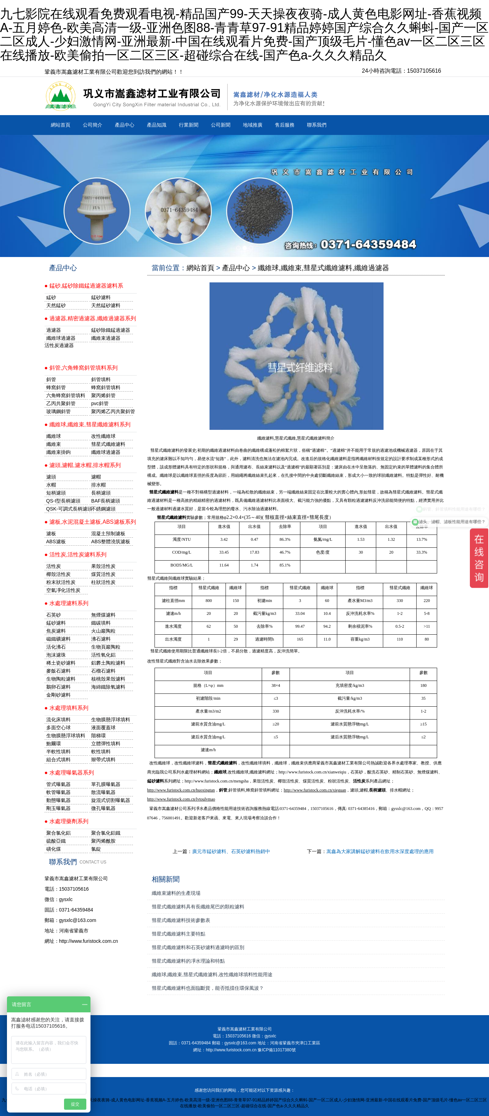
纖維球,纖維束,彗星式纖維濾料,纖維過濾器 (323, 268)
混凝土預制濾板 (108, 533)
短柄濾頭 (56, 493)
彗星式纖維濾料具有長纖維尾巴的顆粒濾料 (198, 906)
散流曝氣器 (103, 792)
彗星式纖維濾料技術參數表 (181, 920)
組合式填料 (58, 759)
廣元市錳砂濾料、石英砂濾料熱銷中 (231, 851)
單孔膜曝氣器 (105, 784)
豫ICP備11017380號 (276, 1049)
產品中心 (124, 125)
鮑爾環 (53, 743)
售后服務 (284, 125)
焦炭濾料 (56, 631)
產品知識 (156, 125)
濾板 (51, 533)
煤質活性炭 (103, 574)
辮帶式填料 (103, 759)
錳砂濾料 (56, 623)
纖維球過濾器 (61, 338)
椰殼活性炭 (58, 574)
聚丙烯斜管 (103, 395)
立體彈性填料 (105, 743)
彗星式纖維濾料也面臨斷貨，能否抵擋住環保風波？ (208, 988)
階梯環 (98, 735)
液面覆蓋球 (103, 727)
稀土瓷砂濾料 (61, 663)
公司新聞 (220, 125)
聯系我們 (316, 125)
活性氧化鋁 (103, 655)
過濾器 (53, 330)
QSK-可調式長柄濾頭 (67, 509)
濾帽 (96, 477)
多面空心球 (58, 727)
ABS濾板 (56, 541)
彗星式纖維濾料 (108, 444)
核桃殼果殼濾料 (108, 679)
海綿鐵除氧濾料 (108, 687)
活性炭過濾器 (59, 345)
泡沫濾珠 (56, 655)
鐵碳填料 (101, 623)
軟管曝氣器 (58, 792)
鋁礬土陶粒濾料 (108, 663)
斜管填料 (101, 379)
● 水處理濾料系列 (66, 603)
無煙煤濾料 (103, 615)
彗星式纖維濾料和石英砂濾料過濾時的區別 (198, 947)
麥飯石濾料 (58, 671)
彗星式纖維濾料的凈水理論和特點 (188, 961)
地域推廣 (252, 125)
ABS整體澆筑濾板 (110, 541)
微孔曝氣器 (103, 808)
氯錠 (96, 849)
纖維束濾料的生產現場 (176, 893)
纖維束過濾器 (105, 338)
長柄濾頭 (101, 493)
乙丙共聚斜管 (61, 403)
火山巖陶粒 (103, 631)
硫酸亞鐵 (56, 841)
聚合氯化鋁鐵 (105, 833)
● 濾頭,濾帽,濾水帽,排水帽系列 (83, 465)
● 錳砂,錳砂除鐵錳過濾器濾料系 (84, 286)
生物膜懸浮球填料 (110, 719)
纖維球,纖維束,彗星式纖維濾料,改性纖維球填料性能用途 (212, 974)
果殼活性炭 (103, 566)
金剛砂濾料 (58, 695)
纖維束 (53, 444)
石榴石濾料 (103, 671)
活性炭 (53, 566)
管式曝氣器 (58, 784)
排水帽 (98, 485)
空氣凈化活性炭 (63, 590)
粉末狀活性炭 (61, 582)
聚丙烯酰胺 (103, 841)
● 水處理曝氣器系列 (69, 773)
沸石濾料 (101, 639)
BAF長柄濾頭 (105, 501)
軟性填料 (101, 751)
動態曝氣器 (58, 800)
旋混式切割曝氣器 (110, 800)
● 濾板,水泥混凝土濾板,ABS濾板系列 (90, 522)
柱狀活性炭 (103, 582)
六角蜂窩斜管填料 (65, 395)
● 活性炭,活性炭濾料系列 (76, 554)
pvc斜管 (100, 403)
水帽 (51, 485)
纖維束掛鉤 (58, 452)
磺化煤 (53, 849)
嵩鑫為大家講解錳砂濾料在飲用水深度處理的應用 (380, 851)
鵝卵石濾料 (58, 687)
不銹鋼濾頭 (103, 509)
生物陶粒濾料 (61, 679)
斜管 (51, 379)
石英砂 (53, 615)
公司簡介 (92, 125)
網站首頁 (60, 125)
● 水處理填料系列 (66, 708)
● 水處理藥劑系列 (66, 821)
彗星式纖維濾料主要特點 (178, 934)
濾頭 (51, 477)
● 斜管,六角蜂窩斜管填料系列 (81, 368)
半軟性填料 (58, 751)
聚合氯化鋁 (58, 833)
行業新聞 (188, 125)
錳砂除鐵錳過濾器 (110, 330)
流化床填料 (58, 719)
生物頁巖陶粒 (105, 647)
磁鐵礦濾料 (58, 639)
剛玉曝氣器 (58, 808)
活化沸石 (56, 647)
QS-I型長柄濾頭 (63, 501)
